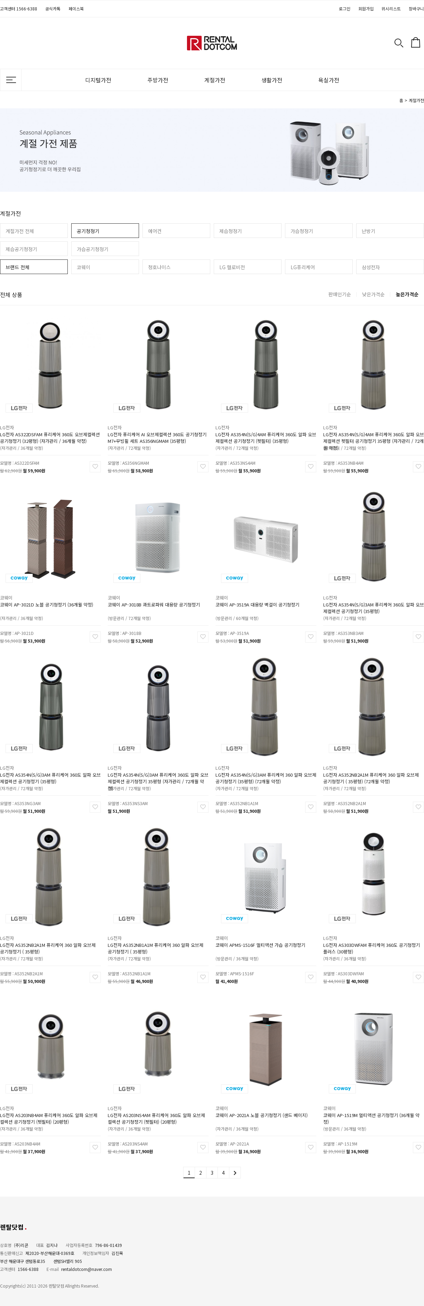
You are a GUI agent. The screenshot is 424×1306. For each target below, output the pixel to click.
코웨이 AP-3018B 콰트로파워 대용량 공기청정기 (154, 600)
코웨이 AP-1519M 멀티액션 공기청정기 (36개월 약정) (371, 1113)
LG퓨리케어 (303, 267)
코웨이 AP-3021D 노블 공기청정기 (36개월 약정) (47, 600)
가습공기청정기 (92, 249)
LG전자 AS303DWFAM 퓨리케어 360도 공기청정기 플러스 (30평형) (371, 943)
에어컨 (155, 231)
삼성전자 (371, 267)
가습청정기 (302, 231)
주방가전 (157, 80)
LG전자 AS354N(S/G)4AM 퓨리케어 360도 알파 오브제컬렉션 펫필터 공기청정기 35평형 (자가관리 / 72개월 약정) (373, 433)
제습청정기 (230, 231)
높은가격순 (407, 294)
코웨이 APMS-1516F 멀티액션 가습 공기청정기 (261, 940)
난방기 (368, 231)
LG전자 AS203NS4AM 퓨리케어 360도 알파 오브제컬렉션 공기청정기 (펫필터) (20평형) (156, 1113)
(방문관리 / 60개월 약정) (240, 611)
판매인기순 (339, 294)
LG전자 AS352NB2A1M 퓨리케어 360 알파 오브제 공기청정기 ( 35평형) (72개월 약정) (371, 773)
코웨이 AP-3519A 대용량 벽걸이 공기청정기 (258, 600)
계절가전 (214, 80)
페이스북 (76, 8)
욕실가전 (328, 80)
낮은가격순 (373, 294)
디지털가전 (98, 80)
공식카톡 (52, 8)
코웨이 (83, 267)
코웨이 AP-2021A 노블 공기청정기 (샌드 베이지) (262, 1111)
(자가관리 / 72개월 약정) (133, 441)
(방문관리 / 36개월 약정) (240, 952)
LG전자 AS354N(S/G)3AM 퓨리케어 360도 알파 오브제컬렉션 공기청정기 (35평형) (373, 603)
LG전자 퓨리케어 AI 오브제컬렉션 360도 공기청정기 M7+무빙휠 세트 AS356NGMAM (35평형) (157, 433)
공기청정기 (88, 231)
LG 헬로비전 (232, 267)
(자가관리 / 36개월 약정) (25, 441)
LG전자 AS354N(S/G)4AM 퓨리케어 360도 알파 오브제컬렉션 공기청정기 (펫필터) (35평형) (266, 433)
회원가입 (366, 8)
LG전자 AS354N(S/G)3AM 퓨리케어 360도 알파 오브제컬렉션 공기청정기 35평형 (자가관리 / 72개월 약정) (158, 773)
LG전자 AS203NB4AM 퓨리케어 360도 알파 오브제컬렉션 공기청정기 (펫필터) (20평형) (48, 1113)
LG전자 (12, 424)
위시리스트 (391, 8)
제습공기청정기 (21, 249)
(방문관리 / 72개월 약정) (133, 611)
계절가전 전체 (20, 231)
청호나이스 (159, 267)
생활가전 (271, 80)
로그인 (344, 8)
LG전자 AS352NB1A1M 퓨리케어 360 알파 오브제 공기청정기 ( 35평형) (155, 943)
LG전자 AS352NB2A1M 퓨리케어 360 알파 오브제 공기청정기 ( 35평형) (48, 943)
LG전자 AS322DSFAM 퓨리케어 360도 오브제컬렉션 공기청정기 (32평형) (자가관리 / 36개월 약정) (49, 433)
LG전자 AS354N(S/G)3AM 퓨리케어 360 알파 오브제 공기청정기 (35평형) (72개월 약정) (266, 773)
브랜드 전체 (18, 267)
